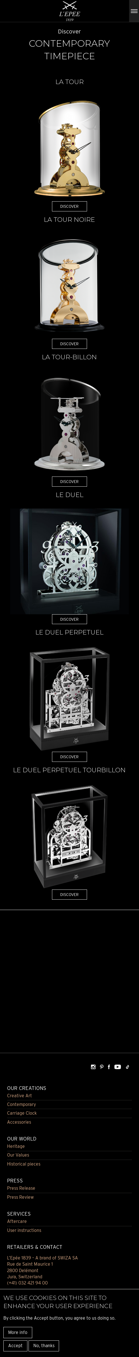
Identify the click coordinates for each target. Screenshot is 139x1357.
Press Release (21, 1188)
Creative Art (19, 1095)
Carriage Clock (22, 1113)
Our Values (18, 1155)
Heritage (16, 1146)
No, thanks (44, 1345)
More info (17, 1332)
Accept (15, 1345)
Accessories (19, 1122)
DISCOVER (69, 206)
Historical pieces (23, 1164)
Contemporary (21, 1104)
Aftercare (17, 1221)
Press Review (20, 1197)
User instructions (24, 1230)
